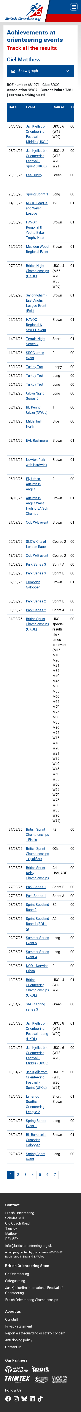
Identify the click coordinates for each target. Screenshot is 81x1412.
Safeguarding (15, 1281)
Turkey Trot (34, 367)
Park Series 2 (36, 601)
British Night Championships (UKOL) (37, 271)
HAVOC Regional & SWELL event (36, 325)
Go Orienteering (17, 1274)
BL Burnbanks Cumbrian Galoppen (36, 1140)
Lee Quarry (34, 175)
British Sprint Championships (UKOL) (37, 624)
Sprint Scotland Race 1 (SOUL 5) (37, 924)
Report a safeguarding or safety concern (35, 1333)
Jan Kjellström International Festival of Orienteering (34, 1290)
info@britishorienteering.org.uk (28, 1246)
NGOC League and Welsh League (37, 208)
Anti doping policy (18, 1340)
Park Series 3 (36, 564)
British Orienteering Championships (31, 1300)
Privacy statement (18, 1326)
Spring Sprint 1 (37, 194)
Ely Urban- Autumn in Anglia (33, 484)
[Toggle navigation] (74, 7)
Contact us (13, 1347)
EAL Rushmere (37, 440)
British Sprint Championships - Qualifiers (37, 854)
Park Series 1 (36, 887)
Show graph (24, 71)
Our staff (11, 1319)
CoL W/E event (37, 522)
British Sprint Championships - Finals (37, 834)
